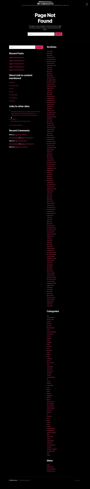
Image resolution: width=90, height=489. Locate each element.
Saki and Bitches (52, 434)
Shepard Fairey (51, 436)
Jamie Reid (50, 372)
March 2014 (50, 163)
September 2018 (52, 91)
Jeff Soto (49, 378)
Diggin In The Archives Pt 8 (17, 69)
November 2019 (51, 66)
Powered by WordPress (25, 485)
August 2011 (50, 221)
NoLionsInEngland (14, 143)
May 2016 (50, 126)
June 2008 (50, 295)
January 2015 (51, 145)
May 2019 (50, 77)
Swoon (49, 444)
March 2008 (50, 301)
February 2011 (51, 231)
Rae (48, 423)
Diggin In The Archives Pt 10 (17, 63)
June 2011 (50, 225)
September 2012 (52, 194)
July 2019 (50, 73)
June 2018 (50, 97)
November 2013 (51, 169)
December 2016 (51, 118)
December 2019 (51, 64)
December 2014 (51, 147)
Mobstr (49, 403)
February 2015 (51, 143)
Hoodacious (14, 103)
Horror (49, 366)
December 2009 (52, 258)
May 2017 (50, 114)
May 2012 (50, 202)
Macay (49, 395)
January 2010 (51, 255)
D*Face (49, 341)
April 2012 (50, 204)
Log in (48, 470)
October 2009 (51, 262)
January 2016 (51, 130)
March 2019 (50, 81)
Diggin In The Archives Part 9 (18, 66)
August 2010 (51, 241)
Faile (48, 358)
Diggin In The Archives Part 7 (18, 72)
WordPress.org (51, 476)
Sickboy (13, 106)
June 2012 (50, 200)
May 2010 (50, 247)
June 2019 (50, 75)
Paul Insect (50, 415)
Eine (12, 97)
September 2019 (52, 71)
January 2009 (51, 280)
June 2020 (50, 56)
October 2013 (51, 171)
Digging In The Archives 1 (29, 149)
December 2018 (51, 85)
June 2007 (50, 311)
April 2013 (50, 184)
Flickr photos (15, 100)
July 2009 (50, 268)
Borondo (49, 331)
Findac (49, 360)
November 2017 (51, 108)
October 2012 (51, 192)
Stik (48, 440)
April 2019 (50, 79)
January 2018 (51, 103)
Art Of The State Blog (17, 130)
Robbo (49, 427)
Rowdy (49, 431)
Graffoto (15, 485)
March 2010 (50, 251)
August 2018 (51, 93)
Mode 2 (49, 405)
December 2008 (52, 282)
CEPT (12, 94)
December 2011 (51, 212)
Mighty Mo (50, 401)
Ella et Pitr (50, 356)
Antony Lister (51, 325)
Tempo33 (49, 448)
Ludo (48, 392)
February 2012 (51, 208)
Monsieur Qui (51, 407)
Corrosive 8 (50, 339)
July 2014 (50, 157)
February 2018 (51, 101)
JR (47, 384)
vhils (48, 458)
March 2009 (50, 276)
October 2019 (51, 69)
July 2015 (50, 138)
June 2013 (50, 179)
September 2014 (52, 153)
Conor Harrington (52, 337)
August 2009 (51, 266)
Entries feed (50, 472)
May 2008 (50, 297)
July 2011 (50, 223)
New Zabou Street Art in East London (22, 126)
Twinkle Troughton (52, 454)
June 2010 (50, 245)
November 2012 (51, 190)
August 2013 (51, 175)
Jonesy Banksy (51, 382)
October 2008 (51, 286)
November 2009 (52, 260)
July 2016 (50, 124)
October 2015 (51, 134)
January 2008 (51, 305)
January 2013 (51, 188)
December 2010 (51, 233)
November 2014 (51, 149)
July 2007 (50, 309)
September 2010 (52, 239)
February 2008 (51, 303)
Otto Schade (50, 411)
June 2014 (50, 159)
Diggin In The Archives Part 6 (18, 75)
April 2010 (50, 249)
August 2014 (51, 155)
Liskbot (49, 388)
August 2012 (51, 196)
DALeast (49, 343)
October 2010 (51, 237)
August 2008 (51, 290)
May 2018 (50, 99)
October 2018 (51, 89)
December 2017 (51, 106)
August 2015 (51, 136)
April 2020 (50, 60)
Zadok (49, 460)
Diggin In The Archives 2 (22, 140)
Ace (48, 321)
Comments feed (51, 474)
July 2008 (50, 292)
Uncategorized (51, 456)
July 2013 (50, 177)
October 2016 (51, 120)
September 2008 (52, 288)
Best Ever (50, 329)
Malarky (49, 399)
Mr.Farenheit (50, 409)
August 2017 (51, 112)
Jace (48, 370)
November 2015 (51, 132)
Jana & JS (50, 374)
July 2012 (50, 198)
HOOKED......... (15, 124)
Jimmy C (49, 380)
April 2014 (50, 161)
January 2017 (51, 116)
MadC (48, 397)
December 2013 (51, 167)
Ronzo (48, 429)
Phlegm (49, 417)
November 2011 (51, 214)
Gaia (48, 362)
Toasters (49, 452)
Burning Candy (15, 91)
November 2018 (51, 87)
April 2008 (50, 299)
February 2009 (51, 278)
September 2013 (52, 173)
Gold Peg (49, 364)
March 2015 (50, 140)
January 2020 (51, 62)
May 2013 (50, 182)
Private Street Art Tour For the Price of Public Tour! (26, 120)
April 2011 (50, 227)
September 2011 (52, 218)
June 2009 (50, 270)
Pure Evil (49, 421)
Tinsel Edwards (51, 450)
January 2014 (51, 165)
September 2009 (52, 264)
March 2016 (50, 128)
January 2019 (51, 83)
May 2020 (50, 58)
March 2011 (50, 229)
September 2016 (52, 122)
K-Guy (49, 386)
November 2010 (51, 235)
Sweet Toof (50, 442)
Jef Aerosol (50, 376)
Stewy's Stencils (52, 438)
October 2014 (51, 151)
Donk (48, 349)
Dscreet (49, 351)
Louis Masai (50, 390)
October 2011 (51, 216)
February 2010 (51, 253)
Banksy (13, 88)
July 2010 (50, 243)
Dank (48, 345)
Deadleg (49, 347)
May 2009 (50, 272)
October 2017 (51, 110)
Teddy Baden (51, 446)
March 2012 (50, 206)
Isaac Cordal (50, 368)
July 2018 (50, 95)
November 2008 (52, 284)
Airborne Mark (51, 323)
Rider (48, 425)
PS (47, 419)
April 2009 (50, 274)
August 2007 (51, 307)
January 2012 (51, 210)
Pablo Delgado (51, 413)
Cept (48, 335)
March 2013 (50, 186)
